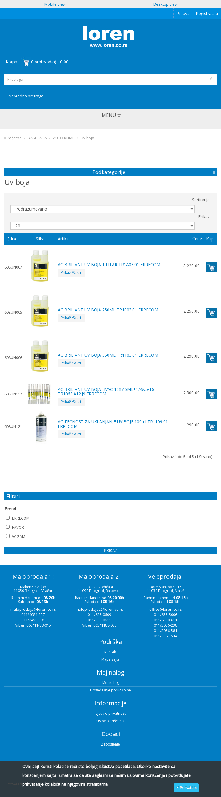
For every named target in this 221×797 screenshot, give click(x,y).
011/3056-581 (165, 630)
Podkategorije (108, 172)
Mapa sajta (110, 659)
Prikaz (110, 551)
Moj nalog (110, 682)
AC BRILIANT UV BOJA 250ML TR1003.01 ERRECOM (108, 310)
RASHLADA (37, 137)
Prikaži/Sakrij (71, 272)
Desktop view (165, 4)
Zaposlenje (110, 744)
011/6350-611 (165, 620)
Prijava (183, 13)
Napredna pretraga (26, 95)
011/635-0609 (99, 614)
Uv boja (87, 137)
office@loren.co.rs (165, 609)
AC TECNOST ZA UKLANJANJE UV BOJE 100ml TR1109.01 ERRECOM (113, 424)
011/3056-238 (165, 625)
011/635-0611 (99, 620)
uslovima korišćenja (145, 775)
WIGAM (15, 536)
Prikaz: (204, 216)
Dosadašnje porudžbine (110, 690)
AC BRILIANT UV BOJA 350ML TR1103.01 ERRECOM (108, 355)
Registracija (207, 13)
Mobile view (55, 4)
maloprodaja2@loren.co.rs (99, 609)
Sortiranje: (201, 199)
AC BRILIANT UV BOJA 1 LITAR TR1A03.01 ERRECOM (109, 264)
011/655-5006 (165, 614)
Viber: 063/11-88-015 (33, 625)
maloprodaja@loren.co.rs (33, 609)
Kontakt (110, 651)
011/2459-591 (33, 620)
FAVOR (15, 527)
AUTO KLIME (63, 137)
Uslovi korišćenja (110, 720)
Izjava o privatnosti (110, 713)
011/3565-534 (165, 635)
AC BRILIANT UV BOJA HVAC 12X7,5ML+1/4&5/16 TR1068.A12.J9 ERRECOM (106, 392)
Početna (13, 137)
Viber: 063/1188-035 (99, 625)
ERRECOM (18, 518)
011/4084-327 (33, 614)
